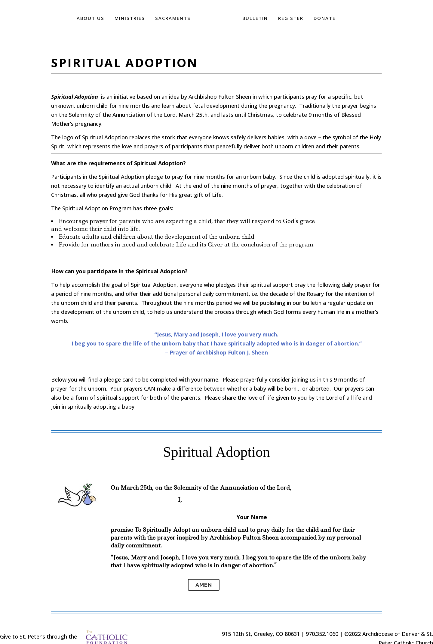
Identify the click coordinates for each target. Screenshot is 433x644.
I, (180, 499)
